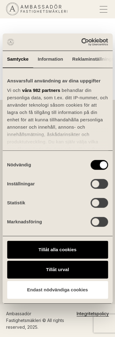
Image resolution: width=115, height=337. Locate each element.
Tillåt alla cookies (58, 249)
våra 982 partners (41, 90)
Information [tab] (50, 59)
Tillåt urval (57, 269)
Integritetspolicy (93, 313)
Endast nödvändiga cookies (57, 289)
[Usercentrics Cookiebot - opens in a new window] (82, 42)
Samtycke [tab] (18, 59)
